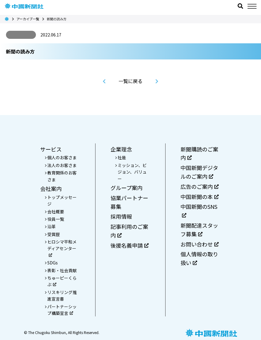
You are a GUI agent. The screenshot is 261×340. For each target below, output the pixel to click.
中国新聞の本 (199, 196)
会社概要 (55, 212)
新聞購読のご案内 (199, 153)
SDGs (52, 263)
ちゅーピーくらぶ (62, 281)
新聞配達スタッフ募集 (199, 229)
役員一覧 (55, 219)
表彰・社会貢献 (62, 270)
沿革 (51, 226)
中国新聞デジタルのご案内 (199, 172)
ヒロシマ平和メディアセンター (62, 248)
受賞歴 (53, 234)
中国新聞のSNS (198, 210)
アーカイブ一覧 (27, 18)
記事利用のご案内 (129, 231)
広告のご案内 (199, 186)
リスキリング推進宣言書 (62, 295)
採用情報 (121, 216)
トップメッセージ (62, 200)
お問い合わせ (199, 244)
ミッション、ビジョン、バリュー (132, 172)
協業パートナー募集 (129, 202)
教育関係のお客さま (62, 176)
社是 (122, 157)
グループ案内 (126, 188)
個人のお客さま (62, 157)
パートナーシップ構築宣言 (62, 310)
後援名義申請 (129, 245)
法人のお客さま (62, 165)
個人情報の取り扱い (199, 258)
